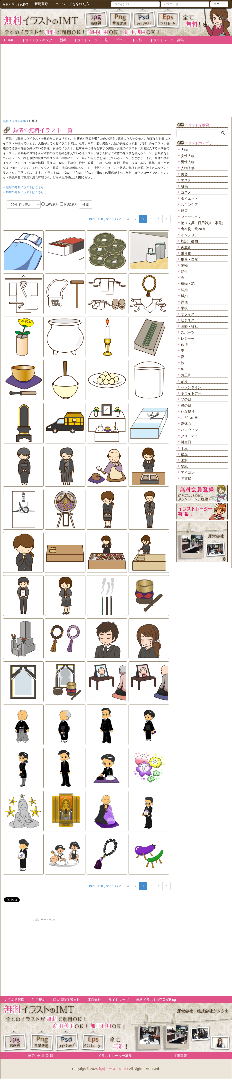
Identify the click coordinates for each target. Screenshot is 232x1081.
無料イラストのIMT (113, 1069)
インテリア (189, 235)
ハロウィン (189, 430)
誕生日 (186, 442)
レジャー (188, 338)
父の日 (186, 399)
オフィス (188, 314)
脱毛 (184, 186)
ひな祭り (188, 412)
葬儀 (184, 302)
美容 (184, 174)
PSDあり (69, 204)
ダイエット (189, 198)
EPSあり (50, 204)
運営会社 (94, 1000)
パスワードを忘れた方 (72, 4)
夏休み (186, 424)
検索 (85, 205)
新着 (63, 40)
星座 (184, 454)
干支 (184, 448)
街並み (186, 247)
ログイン (219, 4)
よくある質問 (14, 1000)
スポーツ (188, 332)
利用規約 (39, 1000)
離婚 (184, 296)
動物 (184, 265)
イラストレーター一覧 (91, 40)
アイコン (188, 472)
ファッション (191, 217)
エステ (186, 180)
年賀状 (186, 478)
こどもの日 (189, 418)
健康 (184, 211)
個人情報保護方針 (66, 1000)
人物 (184, 150)
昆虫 (184, 271)
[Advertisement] (45, 956)
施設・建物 (189, 241)
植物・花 (188, 284)
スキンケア (189, 205)
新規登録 (41, 4)
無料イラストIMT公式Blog (156, 1000)
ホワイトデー (191, 393)
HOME (9, 40)
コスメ (186, 192)
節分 (184, 381)
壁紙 (184, 466)
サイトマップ (118, 1000)
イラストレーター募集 (167, 40)
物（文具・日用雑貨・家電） (203, 223)
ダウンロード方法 (128, 40)
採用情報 (180, 1056)
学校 (184, 308)
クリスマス (189, 436)
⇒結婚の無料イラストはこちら (23, 187)
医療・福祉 (189, 326)
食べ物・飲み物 (193, 229)
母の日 (186, 405)
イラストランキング (37, 40)
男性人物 (188, 162)
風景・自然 (189, 259)
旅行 (184, 345)
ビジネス (188, 320)
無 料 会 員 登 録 (39, 1056)
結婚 (184, 290)
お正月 (186, 375)
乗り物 (186, 253)
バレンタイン (191, 387)
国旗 (184, 460)
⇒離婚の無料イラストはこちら (23, 192)
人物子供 (188, 168)
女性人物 (188, 156)
